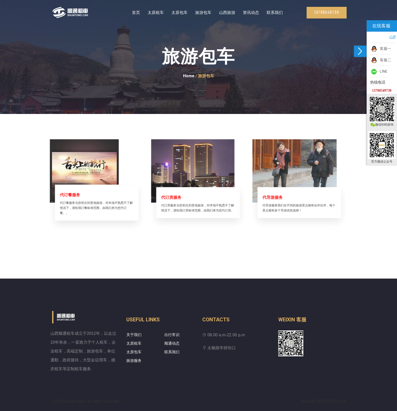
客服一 (380, 49)
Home (188, 75)
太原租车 (156, 12)
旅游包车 (203, 12)
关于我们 (134, 334)
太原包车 (179, 12)
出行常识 (172, 334)
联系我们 (275, 12)
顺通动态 (172, 343)
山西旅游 (227, 12)
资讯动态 (251, 12)
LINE (378, 71)
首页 (136, 12)
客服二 (380, 60)
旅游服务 (134, 360)
